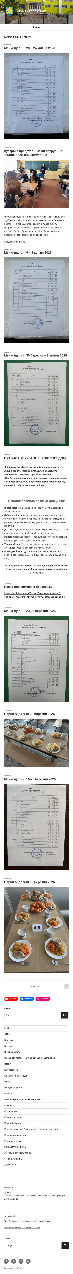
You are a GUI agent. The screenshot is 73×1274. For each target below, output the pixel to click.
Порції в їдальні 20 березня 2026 (29, 714)
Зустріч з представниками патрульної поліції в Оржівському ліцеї (33, 153)
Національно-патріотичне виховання (22, 1099)
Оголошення (10, 1111)
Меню (36, 27)
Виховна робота (12, 1052)
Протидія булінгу (12, 1141)
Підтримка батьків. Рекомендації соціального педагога (31, 1129)
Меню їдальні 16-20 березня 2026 (30, 779)
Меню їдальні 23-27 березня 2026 (30, 611)
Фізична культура (13, 1159)
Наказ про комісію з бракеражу (28, 587)
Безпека (8, 1046)
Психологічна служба (15, 1147)
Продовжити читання (15, 242)
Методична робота (13, 1087)
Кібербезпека (11, 1070)
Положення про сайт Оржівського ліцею (22, 1227)
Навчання (9, 1093)
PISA (6, 1028)
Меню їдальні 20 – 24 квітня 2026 (29, 48)
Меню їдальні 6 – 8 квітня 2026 (28, 252)
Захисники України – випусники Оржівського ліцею (29, 1058)
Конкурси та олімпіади (15, 1076)
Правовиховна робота (15, 1135)
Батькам (8, 1040)
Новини (8, 1105)
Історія (7, 1064)
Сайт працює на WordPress (14, 1268)
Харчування (10, 1165)
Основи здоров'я (12, 1117)
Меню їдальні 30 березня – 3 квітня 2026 (35, 355)
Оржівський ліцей (31, 10)
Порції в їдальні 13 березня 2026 (29, 882)
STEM (7, 1034)
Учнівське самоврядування (18, 1153)
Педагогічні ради (12, 1123)
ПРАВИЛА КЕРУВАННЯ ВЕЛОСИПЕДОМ (35, 458)
